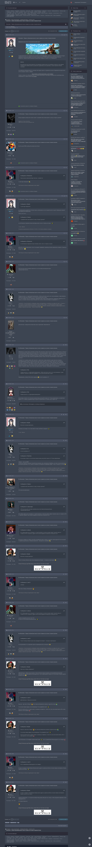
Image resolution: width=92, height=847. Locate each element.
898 (9, 512)
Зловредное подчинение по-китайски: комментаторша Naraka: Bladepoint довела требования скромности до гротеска (80, 54)
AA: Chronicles (33, 13)
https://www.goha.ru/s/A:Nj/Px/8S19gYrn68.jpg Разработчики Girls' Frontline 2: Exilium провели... (78, 104)
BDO (15, 13)
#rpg (18, 822)
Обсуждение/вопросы (78, 40)
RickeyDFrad (77, 143)
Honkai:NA (8, 14)
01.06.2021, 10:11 (11, 521)
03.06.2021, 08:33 (11, 782)
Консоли (49, 836)
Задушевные (9, 12)
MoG (75, 98)
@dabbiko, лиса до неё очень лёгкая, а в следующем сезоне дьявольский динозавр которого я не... (78, 218)
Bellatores (50, 13)
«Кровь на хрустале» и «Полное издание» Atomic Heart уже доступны (78, 163)
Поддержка (17, 836)
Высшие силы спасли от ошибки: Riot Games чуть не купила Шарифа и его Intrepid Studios (80, 58)
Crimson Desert (56, 13)
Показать (35, 106)
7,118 (9, 277)
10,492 (9, 673)
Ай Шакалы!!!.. (77, 148)
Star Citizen (17, 14)
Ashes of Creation (45, 13)
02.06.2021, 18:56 (11, 753)
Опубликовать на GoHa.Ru (32, 14)
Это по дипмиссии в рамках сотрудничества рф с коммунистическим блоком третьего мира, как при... (76, 122)
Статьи (17, 12)
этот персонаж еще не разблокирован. (75, 131)
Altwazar (76, 80)
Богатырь (11, 152)
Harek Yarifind (77, 22)
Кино (14, 12)
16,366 (11, 358)
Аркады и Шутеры (19, 15)
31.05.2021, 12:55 (11, 383)
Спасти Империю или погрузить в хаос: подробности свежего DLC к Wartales (80, 47)
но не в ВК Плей (75, 233)
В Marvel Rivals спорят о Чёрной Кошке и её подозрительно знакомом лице (78, 214)
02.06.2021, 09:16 (11, 630)
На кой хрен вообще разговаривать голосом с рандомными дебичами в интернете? (78, 192)
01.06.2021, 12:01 (11, 545)
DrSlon (76, 195)
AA (13, 13)
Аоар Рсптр (76, 176)
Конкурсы (21, 12)
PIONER (13, 14)
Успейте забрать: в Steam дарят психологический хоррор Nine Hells (78, 224)
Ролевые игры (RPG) (26, 15)
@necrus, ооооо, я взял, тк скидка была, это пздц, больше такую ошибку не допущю (77, 173)
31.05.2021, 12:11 (11, 233)
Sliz (10, 302)
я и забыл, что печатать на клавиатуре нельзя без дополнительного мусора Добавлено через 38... (76, 182)
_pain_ (76, 41)
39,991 (9, 184)
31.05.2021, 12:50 (11, 344)
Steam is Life (10, 535)
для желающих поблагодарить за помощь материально (33, 404)
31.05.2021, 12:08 (11, 195)
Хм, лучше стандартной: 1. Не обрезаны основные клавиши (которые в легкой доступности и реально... (77, 77)
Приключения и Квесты (35, 15)
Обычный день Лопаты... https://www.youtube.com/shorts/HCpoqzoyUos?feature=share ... (78, 201)
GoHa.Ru (8, 836)
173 (9, 491)
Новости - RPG (31, 19)
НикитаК (76, 221)
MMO (32, 836)
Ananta (29, 13)
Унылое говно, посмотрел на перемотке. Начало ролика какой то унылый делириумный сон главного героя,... (78, 86)
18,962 (9, 127)
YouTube (39, 12)
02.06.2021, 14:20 (11, 658)
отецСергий (77, 62)
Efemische (76, 45)
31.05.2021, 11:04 (11, 110)
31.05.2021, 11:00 (11, 34)
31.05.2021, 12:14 (11, 261)
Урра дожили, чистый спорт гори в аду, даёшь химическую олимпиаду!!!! (80, 21)
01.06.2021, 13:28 (11, 602)
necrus (76, 228)
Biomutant (45, 55)
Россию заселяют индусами (79, 51)
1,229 (9, 538)
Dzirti (75, 160)
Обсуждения (22, 836)
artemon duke (77, 126)
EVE (22, 13)
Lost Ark (19, 13)
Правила (12, 836)
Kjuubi (11, 181)
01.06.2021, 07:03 (11, 498)
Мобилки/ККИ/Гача (55, 836)
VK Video (43, 12)
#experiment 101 (13, 822)
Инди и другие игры (10, 16)
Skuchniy (10, 397)
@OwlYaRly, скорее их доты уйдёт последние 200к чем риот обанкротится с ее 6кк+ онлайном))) (78, 140)
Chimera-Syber (77, 66)
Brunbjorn (76, 116)
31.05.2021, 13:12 (11, 414)
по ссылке (34, 76)
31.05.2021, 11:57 (11, 167)
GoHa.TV (25, 12)
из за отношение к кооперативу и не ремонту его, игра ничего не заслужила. (78, 113)
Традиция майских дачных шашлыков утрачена (80, 61)
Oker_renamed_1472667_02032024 (10, 488)
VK (28, 12)
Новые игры (28, 836)
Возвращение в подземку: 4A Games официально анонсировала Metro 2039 (80, 37)
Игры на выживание (57, 15)
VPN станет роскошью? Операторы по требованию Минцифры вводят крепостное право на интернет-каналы (78, 207)
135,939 (9, 400)
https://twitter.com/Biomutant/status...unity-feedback (42, 74)
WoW (10, 13)
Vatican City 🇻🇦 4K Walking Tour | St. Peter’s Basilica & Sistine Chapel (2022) (78, 156)
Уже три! (72, 226)
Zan (75, 34)
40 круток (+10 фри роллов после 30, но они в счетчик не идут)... (78, 95)
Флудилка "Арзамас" (78, 65)
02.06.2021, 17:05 (11, 718)
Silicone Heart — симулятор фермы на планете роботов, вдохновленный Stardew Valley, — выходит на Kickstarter (80, 17)
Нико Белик (77, 15)
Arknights (38, 13)
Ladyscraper (10, 274)
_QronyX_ (76, 25)
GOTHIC (75, 24)
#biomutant (7, 822)
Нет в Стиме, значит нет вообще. (77, 165)
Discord (35, 12)
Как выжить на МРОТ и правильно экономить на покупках (78, 198)
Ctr (10, 356)
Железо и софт (62, 836)
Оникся (10, 124)
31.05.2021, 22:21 (11, 475)
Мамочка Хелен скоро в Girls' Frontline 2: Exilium (80, 44)
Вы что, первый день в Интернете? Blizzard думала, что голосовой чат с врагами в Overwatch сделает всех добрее (78, 189)
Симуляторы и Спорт (48, 15)
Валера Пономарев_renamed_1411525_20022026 (10, 333)
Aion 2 (25, 13)
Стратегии (42, 15)
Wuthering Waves (23, 14)
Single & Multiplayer (15, 19)
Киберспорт (44, 836)
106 (9, 337)
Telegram (31, 12)
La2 (7, 13)
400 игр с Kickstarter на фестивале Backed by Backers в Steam (80, 14)
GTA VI (61, 13)
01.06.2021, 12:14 (11, 574)
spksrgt (10, 509)
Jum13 (10, 558)
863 (9, 155)
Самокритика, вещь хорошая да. (78, 209)
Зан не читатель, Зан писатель (78, 240)
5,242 (9, 305)
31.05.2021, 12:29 (11, 317)
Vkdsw (76, 89)
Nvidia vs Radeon (77, 33)
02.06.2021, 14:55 (11, 689)
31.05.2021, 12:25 (11, 289)
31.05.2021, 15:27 (11, 440)
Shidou (76, 134)
